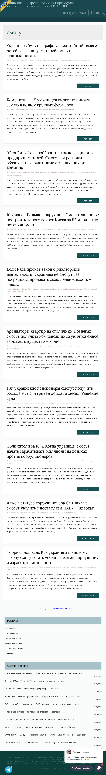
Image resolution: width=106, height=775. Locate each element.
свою (8, 291)
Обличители (77, 461)
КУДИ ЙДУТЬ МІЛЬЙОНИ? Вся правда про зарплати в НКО (31, 689)
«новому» (24, 567)
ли (61, 172)
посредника (66, 289)
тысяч (80, 403)
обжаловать (66, 172)
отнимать (45, 109)
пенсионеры (50, 403)
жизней (42, 229)
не (50, 289)
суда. (75, 403)
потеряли (84, 229)
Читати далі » (89, 85)
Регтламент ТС (11, 628)
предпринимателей (89, 172)
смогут (58, 60)
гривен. (29, 403)
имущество (43, 346)
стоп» (20, 175)
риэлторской (92, 289)
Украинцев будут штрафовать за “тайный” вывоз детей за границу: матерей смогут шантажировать (52, 50)
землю (23, 109)
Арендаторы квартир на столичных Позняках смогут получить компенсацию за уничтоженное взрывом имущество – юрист (52, 336)
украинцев (65, 60)
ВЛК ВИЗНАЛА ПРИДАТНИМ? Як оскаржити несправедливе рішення (36, 681)
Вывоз (34, 60)
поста (55, 513)
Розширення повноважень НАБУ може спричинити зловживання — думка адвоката (43, 673)
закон (47, 289)
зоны (32, 172)
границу (39, 60)
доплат (35, 403)
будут (30, 60)
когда (45, 461)
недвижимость (56, 289)
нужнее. (38, 109)
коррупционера (41, 513)
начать (70, 461)
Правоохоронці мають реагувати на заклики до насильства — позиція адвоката (41, 719)
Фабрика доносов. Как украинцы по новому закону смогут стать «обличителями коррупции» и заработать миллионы (52, 557)
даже (33, 513)
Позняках (68, 346)
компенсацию (58, 346)
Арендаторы (25, 346)
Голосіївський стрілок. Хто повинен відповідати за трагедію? (33, 712)
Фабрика (9, 569)
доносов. (42, 567)
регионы (9, 175)
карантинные (45, 172)
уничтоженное (11, 348)
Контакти (9, 653)
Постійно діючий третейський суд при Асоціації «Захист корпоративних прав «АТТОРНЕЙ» (39, 4)
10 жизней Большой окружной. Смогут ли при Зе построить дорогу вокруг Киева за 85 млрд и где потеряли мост (53, 219)
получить (75, 346)
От (81, 172)
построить (76, 229)
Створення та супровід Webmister (53, 768)
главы (29, 513)
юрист (19, 348)
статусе (67, 513)
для (29, 172)
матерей (53, 60)
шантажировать (75, 60)
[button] (53, 19)
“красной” (24, 172)
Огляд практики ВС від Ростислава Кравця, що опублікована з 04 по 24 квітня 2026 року (45, 735)
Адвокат (24, 289)
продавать (80, 289)
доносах (27, 461)
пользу (51, 109)
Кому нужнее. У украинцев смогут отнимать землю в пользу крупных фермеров (48, 102)
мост (63, 229)
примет (73, 289)
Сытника (73, 513)
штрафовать (85, 60)
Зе (49, 229)
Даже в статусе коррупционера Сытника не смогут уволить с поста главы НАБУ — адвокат (50, 506)
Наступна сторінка (62, 608)
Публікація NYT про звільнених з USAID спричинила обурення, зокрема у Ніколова (42, 704)
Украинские (86, 403)
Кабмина (38, 172)
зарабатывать (37, 461)
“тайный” (24, 60)
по (78, 567)
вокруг (30, 229)
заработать (55, 567)
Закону (48, 567)
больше (24, 403)
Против (85, 461)
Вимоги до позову (13, 643)
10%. (22, 461)
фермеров (70, 109)
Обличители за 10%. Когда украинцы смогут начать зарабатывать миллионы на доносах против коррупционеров (48, 451)
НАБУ (48, 513)
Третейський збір (13, 638)
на (64, 346)
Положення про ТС (13, 633)
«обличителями (33, 567)
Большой (24, 229)
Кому (27, 109)
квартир (50, 346)
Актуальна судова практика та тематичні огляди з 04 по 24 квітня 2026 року (40, 727)
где (34, 229)
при (89, 229)
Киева (52, 229)
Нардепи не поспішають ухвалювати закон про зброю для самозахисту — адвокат (43, 696)
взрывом (33, 346)
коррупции (66, 567)
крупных (32, 109)
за (48, 60)
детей (45, 60)
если (42, 289)
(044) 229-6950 (74, 13)
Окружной (68, 229)
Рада (85, 289)
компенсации (55, 172)
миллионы (62, 461)
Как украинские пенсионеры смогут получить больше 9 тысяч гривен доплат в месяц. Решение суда (52, 393)
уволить (80, 513)
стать (87, 567)
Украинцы (19, 291)
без (29, 289)
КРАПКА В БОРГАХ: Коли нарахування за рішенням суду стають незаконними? (40, 742)
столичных (88, 346)
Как (39, 403)
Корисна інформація (14, 648)
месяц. (43, 403)
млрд (58, 229)
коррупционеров (52, 461)
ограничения (75, 172)
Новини (9, 60)
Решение (64, 403)
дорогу (37, 229)
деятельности (36, 289)
